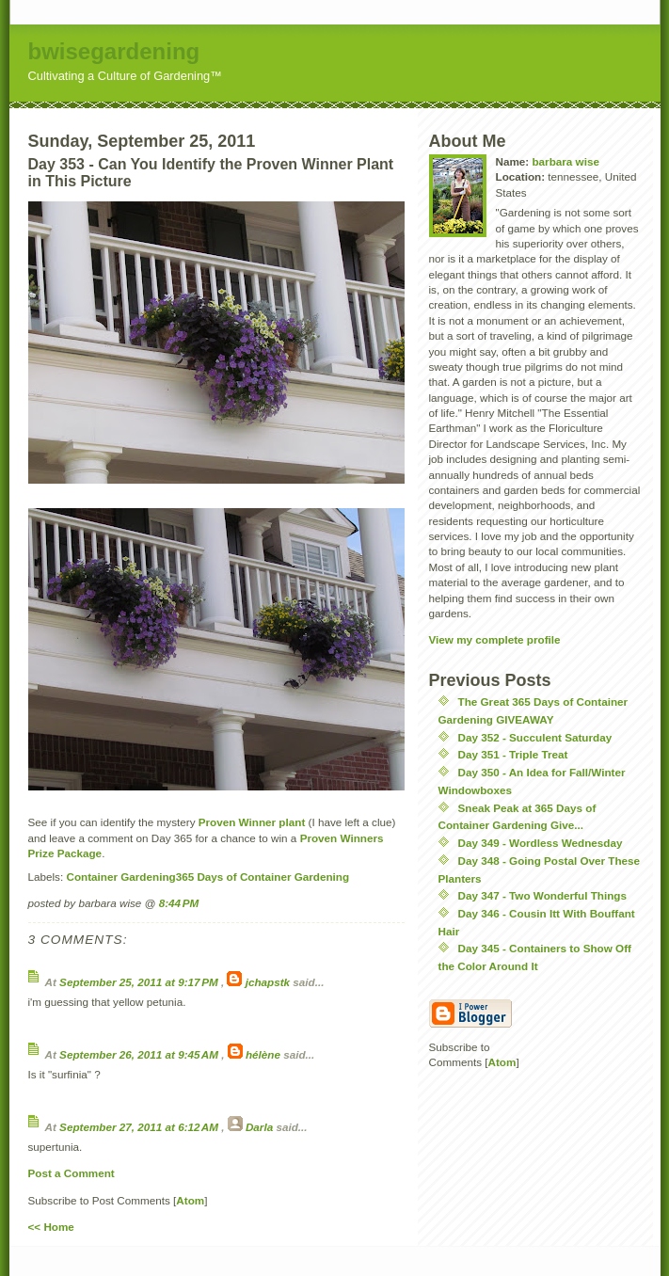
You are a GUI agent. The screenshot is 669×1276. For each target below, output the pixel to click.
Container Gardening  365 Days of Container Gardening (207, 876)
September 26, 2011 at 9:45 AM (140, 1054)
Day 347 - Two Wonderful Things (542, 895)
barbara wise (565, 161)
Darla (259, 1127)
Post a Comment (71, 1173)
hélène (263, 1054)
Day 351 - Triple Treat (513, 754)
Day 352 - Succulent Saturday (535, 737)
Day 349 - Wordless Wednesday (540, 843)
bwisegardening (114, 51)
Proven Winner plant (252, 822)
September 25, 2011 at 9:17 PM (140, 982)
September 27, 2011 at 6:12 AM (140, 1127)
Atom (190, 1200)
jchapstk (268, 982)
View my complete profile (495, 639)
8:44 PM (179, 903)
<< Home (51, 1226)
